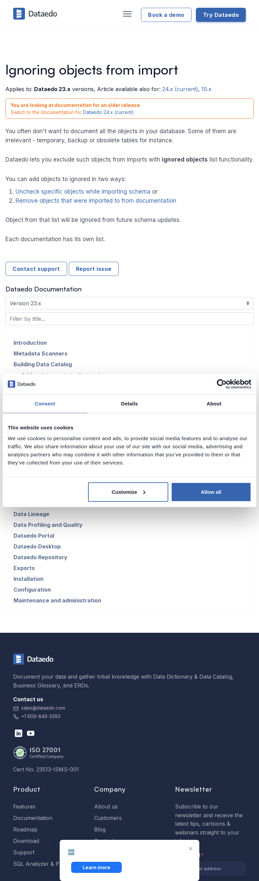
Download (26, 840)
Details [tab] (129, 403)
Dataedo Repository (40, 557)
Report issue (94, 268)
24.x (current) (180, 89)
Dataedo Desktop (37, 546)
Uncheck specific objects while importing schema (83, 191)
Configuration (32, 589)
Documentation (32, 818)
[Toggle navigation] (126, 14)
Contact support (36, 268)
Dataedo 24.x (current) (108, 112)
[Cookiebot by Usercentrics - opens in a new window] (221, 384)
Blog (100, 829)
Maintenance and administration (57, 600)
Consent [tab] (45, 403)
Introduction (30, 342)
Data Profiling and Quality (48, 524)
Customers (108, 818)
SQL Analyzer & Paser (41, 863)
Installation (28, 578)
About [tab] (214, 403)
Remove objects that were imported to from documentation (96, 200)
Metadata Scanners (40, 353)
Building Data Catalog (42, 364)
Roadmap (25, 829)
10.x (206, 89)
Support (23, 852)
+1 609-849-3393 (36, 716)
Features (24, 806)
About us (106, 806)
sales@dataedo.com (39, 708)
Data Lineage (31, 514)
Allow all (211, 491)
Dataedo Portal (33, 535)
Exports (24, 568)
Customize (128, 491)
